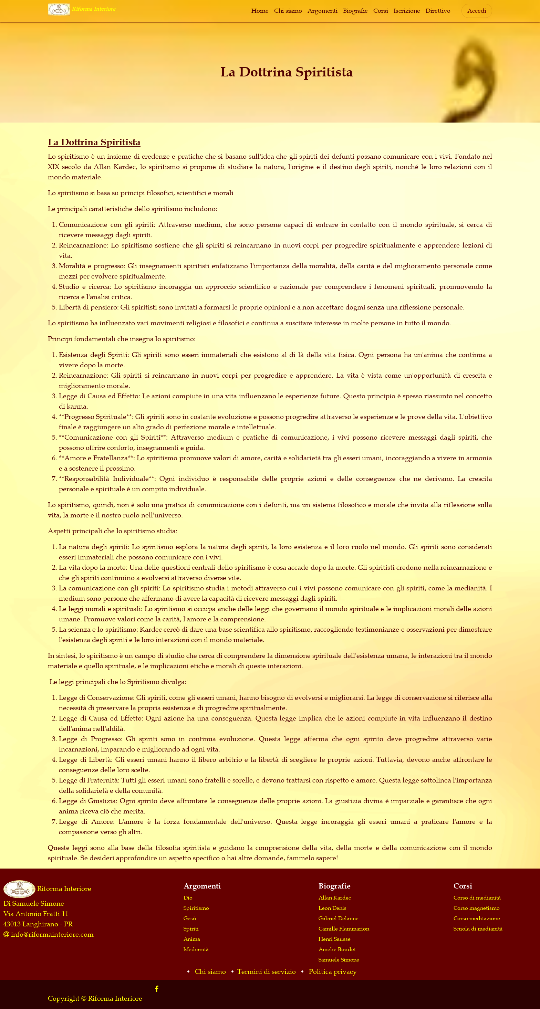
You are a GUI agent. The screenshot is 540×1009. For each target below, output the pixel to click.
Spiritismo (196, 907)
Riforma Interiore (64, 888)
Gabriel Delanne (339, 918)
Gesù (190, 918)
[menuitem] (260, 10)
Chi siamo (210, 971)
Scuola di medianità (478, 928)
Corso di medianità (477, 897)
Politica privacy (333, 971)
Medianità (196, 949)
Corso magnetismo (477, 907)
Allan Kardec (335, 897)
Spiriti (191, 928)
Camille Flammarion (344, 928)
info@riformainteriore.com (52, 934)
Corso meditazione (477, 918)
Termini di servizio (266, 971)
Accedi (476, 10)
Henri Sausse (335, 938)
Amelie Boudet (337, 949)
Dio (188, 897)
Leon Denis (332, 907)
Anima (192, 938)
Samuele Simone (339, 959)
